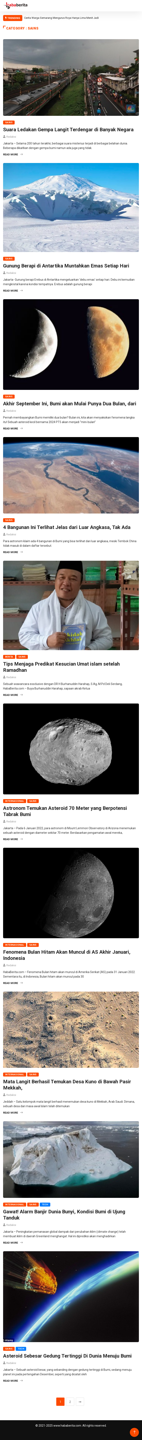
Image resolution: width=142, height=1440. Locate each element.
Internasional (14, 801)
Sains (9, 122)
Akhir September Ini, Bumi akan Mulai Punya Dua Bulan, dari (69, 404)
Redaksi (11, 136)
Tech (45, 1204)
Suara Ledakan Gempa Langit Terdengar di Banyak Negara (68, 130)
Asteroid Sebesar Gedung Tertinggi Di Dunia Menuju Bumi (67, 1356)
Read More (13, 154)
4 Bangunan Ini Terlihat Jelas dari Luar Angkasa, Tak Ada (66, 527)
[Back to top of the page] (134, 1432)
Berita (9, 657)
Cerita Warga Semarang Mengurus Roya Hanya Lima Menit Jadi (61, 17)
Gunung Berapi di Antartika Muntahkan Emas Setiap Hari (66, 266)
